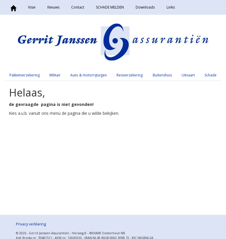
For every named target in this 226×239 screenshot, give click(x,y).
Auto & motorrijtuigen (88, 75)
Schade (211, 75)
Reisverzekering (130, 75)
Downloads (145, 7)
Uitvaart (188, 75)
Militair (55, 75)
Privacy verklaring (31, 224)
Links (171, 7)
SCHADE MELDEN (110, 7)
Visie (32, 7)
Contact (77, 7)
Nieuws (53, 7)
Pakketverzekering (24, 75)
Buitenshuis (162, 75)
